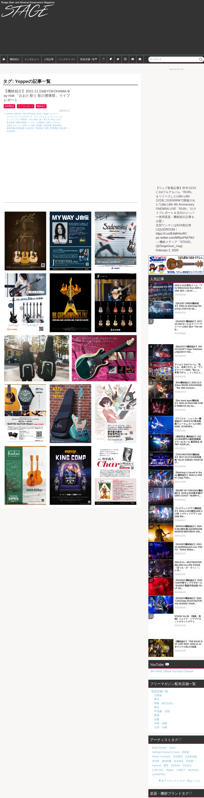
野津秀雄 (54, 128)
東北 (156, 672)
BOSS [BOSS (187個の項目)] (155, 765)
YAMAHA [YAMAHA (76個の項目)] (174, 774)
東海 (156, 688)
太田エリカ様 (28, 125)
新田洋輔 (11, 128)
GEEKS (18, 114)
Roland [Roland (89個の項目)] (178, 770)
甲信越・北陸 (162, 684)
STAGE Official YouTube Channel (173, 644)
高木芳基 (11, 131)
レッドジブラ (13, 120)
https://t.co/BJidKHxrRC (171, 233)
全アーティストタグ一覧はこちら (180, 744)
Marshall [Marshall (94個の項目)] (169, 770)
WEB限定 (10, 106)
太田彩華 (47, 125)
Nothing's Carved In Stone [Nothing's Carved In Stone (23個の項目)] (187, 721)
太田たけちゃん (53, 122)
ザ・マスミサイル (38, 117)
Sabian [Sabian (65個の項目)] (163, 779)
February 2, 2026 (167, 250)
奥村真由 (57, 125)
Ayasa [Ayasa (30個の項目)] (170, 721)
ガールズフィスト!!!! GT (18, 117)
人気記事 (49, 59)
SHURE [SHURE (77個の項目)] (155, 774)
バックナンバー (66, 59)
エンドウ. (54, 114)
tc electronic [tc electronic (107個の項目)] (157, 770)
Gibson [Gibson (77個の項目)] (165, 774)
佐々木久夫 (44, 120)
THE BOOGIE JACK (32, 114)
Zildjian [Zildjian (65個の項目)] (172, 779)
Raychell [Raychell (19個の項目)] (196, 729)
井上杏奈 (34, 120)
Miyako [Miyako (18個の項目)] (194, 734)
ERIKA (10, 114)
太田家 (39, 125)
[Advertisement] (143, 28)
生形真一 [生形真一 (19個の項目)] (185, 729)
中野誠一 (24, 120)
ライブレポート (28, 106)
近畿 (156, 692)
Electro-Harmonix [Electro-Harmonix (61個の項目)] (186, 779)
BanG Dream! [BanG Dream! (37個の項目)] (158, 721)
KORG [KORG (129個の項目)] (163, 765)
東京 (156, 680)
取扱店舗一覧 (87, 59)
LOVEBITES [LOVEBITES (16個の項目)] (179, 738)
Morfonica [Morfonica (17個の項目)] (167, 738)
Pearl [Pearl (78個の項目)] (193, 770)
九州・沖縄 (160, 700)
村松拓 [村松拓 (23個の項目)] (155, 725)
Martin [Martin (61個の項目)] (155, 783)
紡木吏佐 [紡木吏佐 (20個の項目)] (175, 729)
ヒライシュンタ (55, 117)
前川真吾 (11, 122)
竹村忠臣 (39, 128)
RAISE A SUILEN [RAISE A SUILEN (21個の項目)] (168, 725)
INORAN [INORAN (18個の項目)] (162, 734)
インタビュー (31, 59)
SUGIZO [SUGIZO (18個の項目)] (173, 734)
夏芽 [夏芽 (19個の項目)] (154, 734)
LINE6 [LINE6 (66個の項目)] (155, 779)
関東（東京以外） (164, 676)
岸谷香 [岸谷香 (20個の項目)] (155, 729)
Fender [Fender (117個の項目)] (187, 765)
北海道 (158, 668)
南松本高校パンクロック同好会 (30, 122)
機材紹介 (14, 59)
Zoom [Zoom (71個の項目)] (184, 774)
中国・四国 (160, 696)
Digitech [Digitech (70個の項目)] (192, 774)
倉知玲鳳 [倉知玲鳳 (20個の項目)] (164, 729)
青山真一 (64, 128)
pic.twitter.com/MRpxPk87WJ (175, 237)
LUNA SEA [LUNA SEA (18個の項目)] (184, 734)
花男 (47, 128)
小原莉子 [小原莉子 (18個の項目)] (156, 738)
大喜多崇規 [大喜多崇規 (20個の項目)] (194, 725)
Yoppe (46, 114)
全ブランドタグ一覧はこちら (183, 789)
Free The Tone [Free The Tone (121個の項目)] (175, 765)
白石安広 (30, 128)
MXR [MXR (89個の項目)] (186, 770)
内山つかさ (56, 120)
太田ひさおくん (14, 125)
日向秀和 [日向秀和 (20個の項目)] (183, 725)
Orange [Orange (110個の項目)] (196, 765)
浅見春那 (20, 128)
